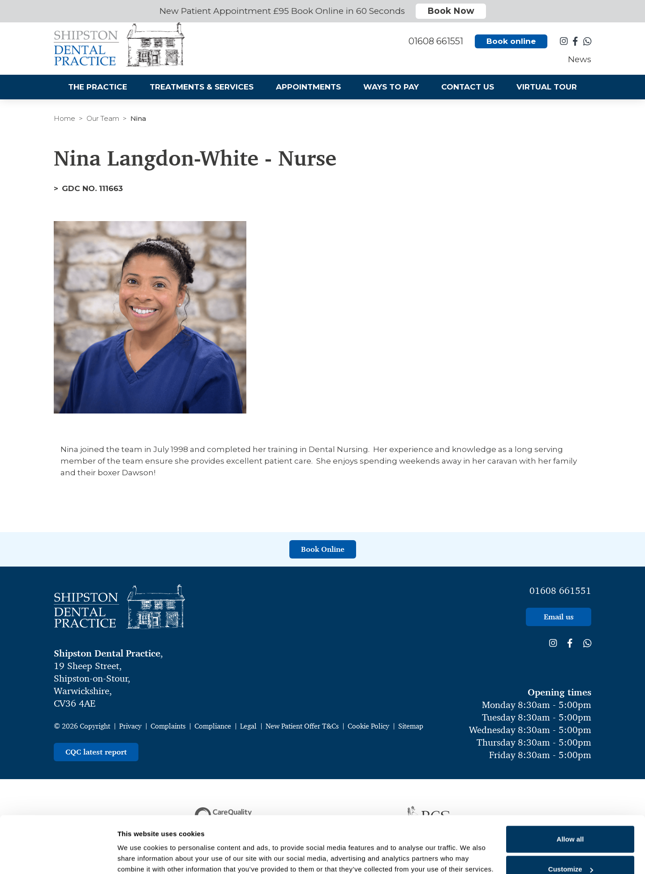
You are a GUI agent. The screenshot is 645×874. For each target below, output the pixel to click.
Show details (138, 844)
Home (64, 118)
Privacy (130, 726)
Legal (248, 726)
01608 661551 (560, 590)
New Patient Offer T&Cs (302, 726)
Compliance (212, 726)
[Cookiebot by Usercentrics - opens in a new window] (58, 856)
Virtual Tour (546, 88)
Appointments (308, 88)
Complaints (167, 726)
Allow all (570, 789)
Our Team (102, 118)
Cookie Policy (368, 726)
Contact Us (467, 88)
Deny (570, 849)
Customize (570, 819)
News (579, 60)
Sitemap (410, 726)
